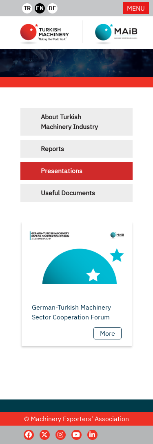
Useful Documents (68, 193)
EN (40, 8)
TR (27, 8)
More (107, 333)
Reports (52, 149)
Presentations (61, 171)
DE (52, 8)
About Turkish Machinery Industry (69, 122)
